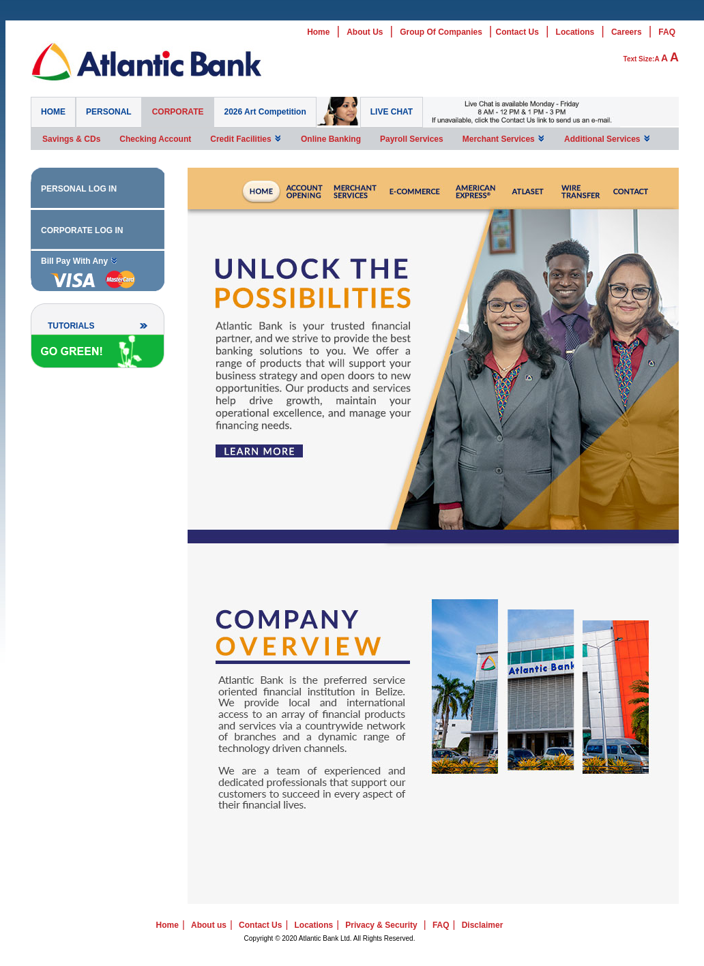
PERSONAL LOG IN (79, 189)
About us (208, 925)
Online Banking (331, 139)
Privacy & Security (381, 925)
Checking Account (155, 139)
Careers (626, 32)
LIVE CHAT (391, 112)
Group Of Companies (441, 32)
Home (318, 32)
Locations (575, 32)
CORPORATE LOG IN (82, 230)
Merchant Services (504, 139)
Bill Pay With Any (79, 261)
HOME (53, 112)
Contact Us (517, 32)
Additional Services (607, 139)
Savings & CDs (71, 139)
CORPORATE (178, 112)
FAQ (666, 32)
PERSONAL (109, 112)
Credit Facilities (246, 139)
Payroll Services (411, 139)
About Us (365, 32)
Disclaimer (482, 925)
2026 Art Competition (265, 112)
